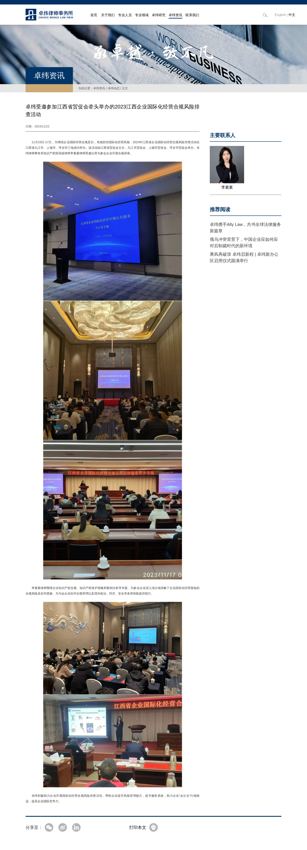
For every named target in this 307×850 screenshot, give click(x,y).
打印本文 (137, 827)
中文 (291, 15)
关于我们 (108, 15)
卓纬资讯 (175, 15)
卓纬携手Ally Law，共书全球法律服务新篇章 (245, 231)
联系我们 (192, 15)
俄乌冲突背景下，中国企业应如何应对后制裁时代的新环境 (244, 246)
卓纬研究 (158, 15)
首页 (93, 15)
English (280, 15)
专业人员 (125, 15)
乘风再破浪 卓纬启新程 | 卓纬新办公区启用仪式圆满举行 (244, 261)
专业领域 (142, 15)
